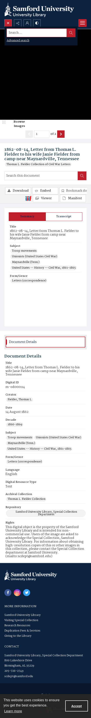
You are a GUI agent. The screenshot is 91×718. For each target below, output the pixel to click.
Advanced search (18, 40)
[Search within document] (82, 175)
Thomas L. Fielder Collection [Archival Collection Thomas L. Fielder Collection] (26, 499)
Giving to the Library (17, 636)
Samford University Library (22, 615)
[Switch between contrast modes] (36, 23)
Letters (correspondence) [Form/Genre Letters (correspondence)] (29, 281)
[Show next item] (61, 134)
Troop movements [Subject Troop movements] (24, 251)
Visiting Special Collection (21, 620)
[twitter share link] (26, 592)
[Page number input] (41, 134)
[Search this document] (41, 175)
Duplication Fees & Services (22, 630)
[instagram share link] (17, 592)
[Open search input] (8, 23)
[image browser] (16, 124)
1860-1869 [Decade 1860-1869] (15, 424)
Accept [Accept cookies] (76, 706)
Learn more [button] (13, 711)
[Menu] (82, 23)
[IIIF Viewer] (46, 198)
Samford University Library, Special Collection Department (43, 655)
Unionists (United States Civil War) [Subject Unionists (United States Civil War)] (34, 256)
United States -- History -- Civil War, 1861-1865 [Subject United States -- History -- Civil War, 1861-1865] (44, 268)
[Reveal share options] (17, 23)
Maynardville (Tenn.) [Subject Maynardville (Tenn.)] (25, 262)
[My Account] (27, 23)
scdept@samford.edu (18, 676)
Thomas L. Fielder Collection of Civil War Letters (38, 164)
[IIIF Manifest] (73, 198)
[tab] (27, 217)
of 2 (53, 134)
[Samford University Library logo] (39, 9)
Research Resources (17, 625)
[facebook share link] (7, 592)
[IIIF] (28, 198)
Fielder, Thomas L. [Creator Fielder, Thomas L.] (20, 399)
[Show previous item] (29, 134)
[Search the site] (37, 33)
